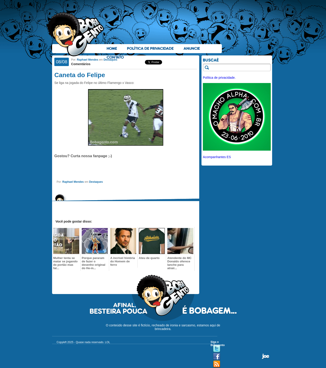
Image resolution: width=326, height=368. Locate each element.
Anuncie (192, 48)
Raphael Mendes (87, 59)
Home (112, 48)
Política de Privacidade (150, 48)
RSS (217, 364)
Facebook (217, 356)
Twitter (217, 349)
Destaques (110, 59)
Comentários (81, 64)
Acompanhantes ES (217, 157)
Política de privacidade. (219, 77)
